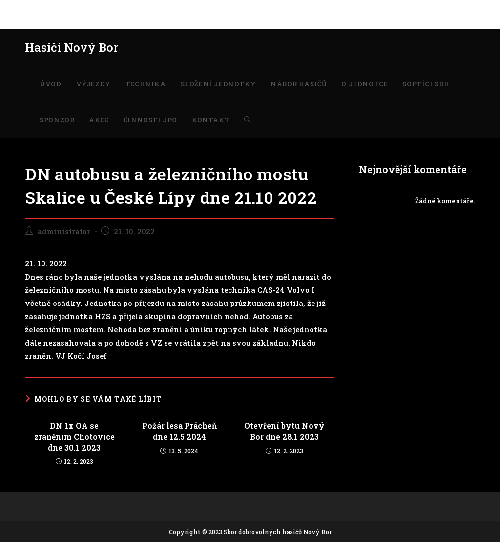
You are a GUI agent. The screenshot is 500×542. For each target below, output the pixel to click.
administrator (64, 231)
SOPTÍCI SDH (324, 9)
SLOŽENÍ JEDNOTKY (162, 9)
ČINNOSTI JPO (436, 9)
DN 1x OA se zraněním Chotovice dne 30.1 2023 (74, 436)
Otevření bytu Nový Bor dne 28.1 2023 (284, 430)
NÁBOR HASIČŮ (225, 9)
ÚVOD (34, 9)
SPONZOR (367, 9)
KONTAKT (41, 19)
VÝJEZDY (66, 9)
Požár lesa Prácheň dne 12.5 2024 (179, 430)
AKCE (398, 9)
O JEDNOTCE (277, 9)
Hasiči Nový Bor (71, 47)
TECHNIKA (105, 9)
